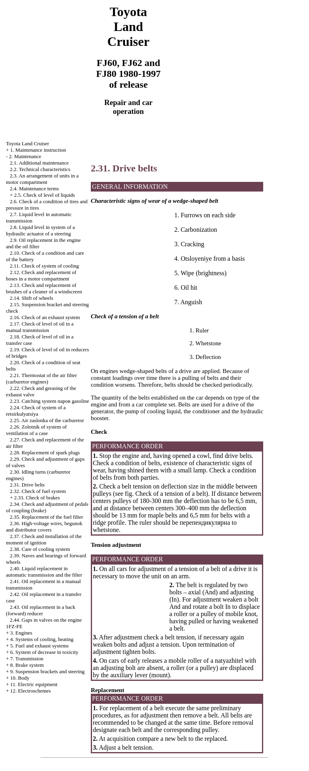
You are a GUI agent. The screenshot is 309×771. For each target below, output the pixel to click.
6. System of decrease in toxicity (44, 652)
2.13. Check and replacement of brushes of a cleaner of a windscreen (44, 288)
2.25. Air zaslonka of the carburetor (47, 420)
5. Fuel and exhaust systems (39, 646)
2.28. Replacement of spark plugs (45, 452)
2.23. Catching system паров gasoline (49, 401)
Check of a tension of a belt (170, 493)
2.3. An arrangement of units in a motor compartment (42, 179)
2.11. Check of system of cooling (44, 266)
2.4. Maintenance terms (34, 189)
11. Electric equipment (33, 684)
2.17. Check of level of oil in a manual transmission (40, 327)
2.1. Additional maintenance (39, 163)
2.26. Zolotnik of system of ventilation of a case (36, 430)
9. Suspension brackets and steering (47, 671)
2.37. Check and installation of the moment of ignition (44, 539)
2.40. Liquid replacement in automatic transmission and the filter (44, 571)
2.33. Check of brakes (37, 498)
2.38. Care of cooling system (40, 549)
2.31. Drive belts (27, 485)
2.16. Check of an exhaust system (45, 317)
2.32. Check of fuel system (38, 491)
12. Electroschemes (30, 691)
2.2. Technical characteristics (40, 169)
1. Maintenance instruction (38, 150)
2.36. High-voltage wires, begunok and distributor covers (44, 526)
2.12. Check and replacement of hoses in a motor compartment (41, 275)
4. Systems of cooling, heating (41, 639)
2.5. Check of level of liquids (44, 195)
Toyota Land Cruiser (27, 143)
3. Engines (21, 633)
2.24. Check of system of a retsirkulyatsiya (36, 410)
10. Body (19, 678)
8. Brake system (26, 665)
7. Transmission (26, 659)
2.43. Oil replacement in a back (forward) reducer (41, 610)
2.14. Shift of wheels (31, 298)
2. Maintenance (25, 156)
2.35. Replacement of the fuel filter (46, 517)
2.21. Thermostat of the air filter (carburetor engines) (41, 378)
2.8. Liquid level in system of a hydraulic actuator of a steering (40, 230)
